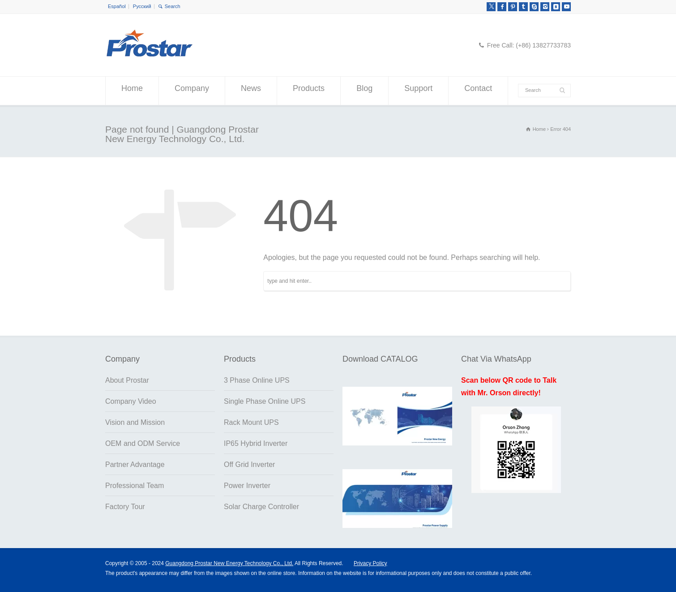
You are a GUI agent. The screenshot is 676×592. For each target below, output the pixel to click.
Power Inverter (247, 485)
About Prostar (127, 380)
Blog (364, 91)
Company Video (130, 401)
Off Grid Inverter (249, 464)
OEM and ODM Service (142, 443)
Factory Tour (125, 506)
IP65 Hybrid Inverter (255, 443)
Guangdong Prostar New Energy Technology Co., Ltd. (229, 563)
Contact (478, 91)
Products (309, 91)
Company (192, 91)
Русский (142, 6)
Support (418, 91)
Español (117, 6)
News (251, 91)
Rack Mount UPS (251, 422)
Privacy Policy (370, 563)
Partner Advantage (135, 464)
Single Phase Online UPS (264, 401)
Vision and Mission (135, 422)
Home (132, 91)
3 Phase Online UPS (257, 380)
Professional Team (134, 485)
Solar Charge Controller (261, 506)
